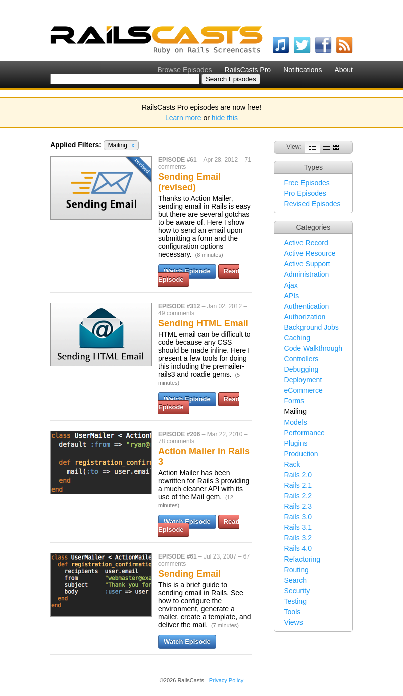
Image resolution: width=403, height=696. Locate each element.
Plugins (296, 443)
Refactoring (302, 559)
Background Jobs (311, 327)
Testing (295, 601)
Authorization (305, 317)
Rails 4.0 (298, 548)
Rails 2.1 (298, 485)
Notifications (302, 70)
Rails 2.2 (298, 496)
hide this (225, 118)
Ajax (291, 285)
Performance (304, 433)
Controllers (301, 359)
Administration (306, 274)
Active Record (306, 243)
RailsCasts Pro (248, 70)
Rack (292, 464)
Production (301, 454)
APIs (291, 296)
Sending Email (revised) (189, 182)
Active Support (307, 264)
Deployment (303, 380)
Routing (296, 570)
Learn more (183, 118)
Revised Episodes (312, 204)
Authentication (306, 306)
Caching (297, 338)
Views (293, 622)
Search (295, 580)
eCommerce (303, 390)
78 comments (176, 441)
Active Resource (310, 253)
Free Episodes (307, 183)
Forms (294, 401)
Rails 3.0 (298, 517)
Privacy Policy (226, 680)
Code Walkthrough (313, 348)
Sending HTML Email (203, 323)
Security (297, 591)
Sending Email (189, 574)
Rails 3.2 (298, 538)
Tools (292, 612)
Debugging (301, 369)
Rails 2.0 (298, 475)
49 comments (176, 313)
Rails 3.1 (298, 527)
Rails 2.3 (298, 506)
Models (295, 422)
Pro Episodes (305, 193)
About (343, 70)
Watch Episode (187, 271)
